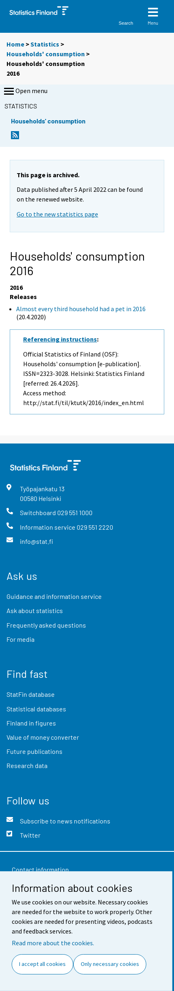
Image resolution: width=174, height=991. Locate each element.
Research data (26, 765)
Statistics (44, 44)
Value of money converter (42, 737)
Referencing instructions (60, 339)
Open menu (24, 91)
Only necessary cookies (110, 964)
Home (15, 44)
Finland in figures (31, 723)
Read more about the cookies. (53, 943)
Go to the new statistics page (57, 214)
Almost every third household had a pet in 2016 (81, 309)
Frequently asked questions (46, 625)
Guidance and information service (54, 596)
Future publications (34, 751)
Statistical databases (36, 709)
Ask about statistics (34, 610)
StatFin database (30, 694)
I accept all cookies (42, 964)
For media (20, 639)
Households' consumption (45, 54)
